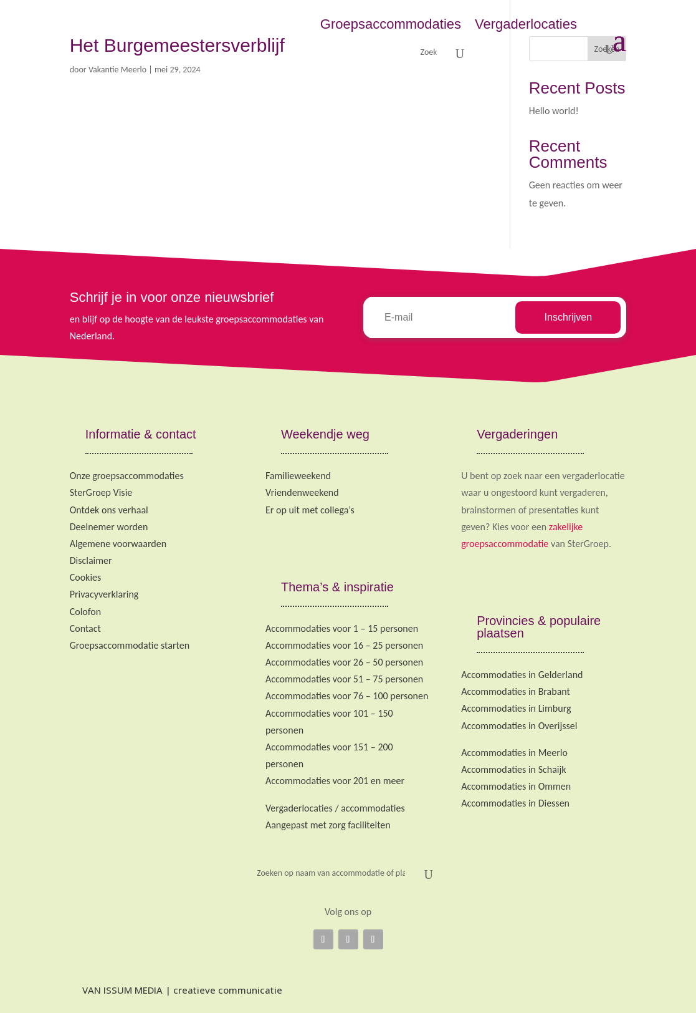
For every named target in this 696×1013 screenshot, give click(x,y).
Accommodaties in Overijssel (519, 726)
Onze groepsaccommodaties (127, 476)
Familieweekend (298, 476)
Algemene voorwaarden (118, 544)
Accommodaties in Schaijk (513, 769)
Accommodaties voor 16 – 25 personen (344, 645)
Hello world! (554, 111)
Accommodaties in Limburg (516, 708)
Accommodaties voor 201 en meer (334, 781)
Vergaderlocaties (526, 24)
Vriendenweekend (302, 492)
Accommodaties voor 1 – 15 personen (341, 628)
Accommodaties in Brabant (515, 691)
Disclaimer (91, 560)
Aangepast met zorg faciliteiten (328, 825)
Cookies (86, 577)
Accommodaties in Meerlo (514, 753)
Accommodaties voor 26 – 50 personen (344, 662)
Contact (85, 628)
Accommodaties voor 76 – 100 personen (346, 696)
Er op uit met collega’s (310, 510)
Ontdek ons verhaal (109, 510)
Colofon (85, 612)
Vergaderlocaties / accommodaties (335, 808)
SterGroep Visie (101, 492)
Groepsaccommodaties (390, 24)
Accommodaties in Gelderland (522, 675)
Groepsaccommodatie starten (129, 645)
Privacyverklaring (104, 594)
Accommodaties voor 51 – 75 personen (344, 679)
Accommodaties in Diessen (515, 803)
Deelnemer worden (109, 527)
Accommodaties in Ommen (516, 786)
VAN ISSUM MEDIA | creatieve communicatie (176, 990)
